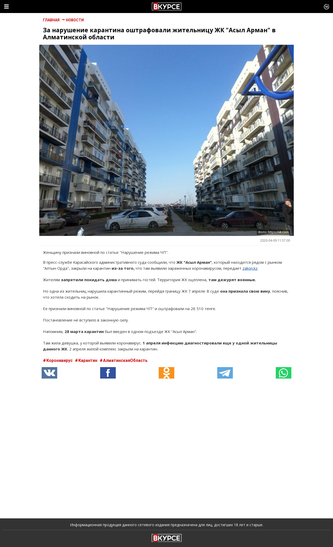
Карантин (88, 360)
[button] (108, 373)
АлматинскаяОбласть (125, 360)
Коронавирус (60, 360)
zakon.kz (250, 268)
